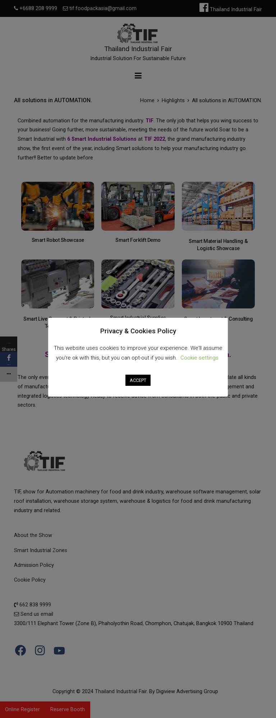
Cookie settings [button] (199, 358)
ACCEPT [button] (138, 380)
